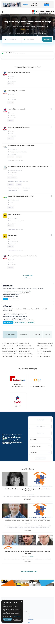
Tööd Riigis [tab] (49, 332)
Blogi (29, 586)
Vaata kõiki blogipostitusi (28, 535)
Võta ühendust (31, 322)
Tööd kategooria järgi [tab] (9, 332)
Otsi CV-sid (4, 583)
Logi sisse (3, 589)
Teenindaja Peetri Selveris (16, 109)
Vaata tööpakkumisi (5, 598)
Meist (29, 589)
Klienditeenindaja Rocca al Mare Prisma (21, 196)
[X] (7, 570)
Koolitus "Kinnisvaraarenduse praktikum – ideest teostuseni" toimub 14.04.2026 (15, 517)
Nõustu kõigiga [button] (7, 619)
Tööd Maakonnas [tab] (37, 332)
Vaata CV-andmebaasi (20, 322)
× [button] (21, 601)
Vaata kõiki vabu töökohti (27, 275)
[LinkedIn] (14, 570)
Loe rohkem (14, 494)
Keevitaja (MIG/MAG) (15, 214)
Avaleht (29, 580)
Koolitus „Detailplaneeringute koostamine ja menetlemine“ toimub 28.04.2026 (14, 486)
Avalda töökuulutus (8, 322)
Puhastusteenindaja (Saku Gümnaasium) (21, 145)
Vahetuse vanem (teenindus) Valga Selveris (22, 256)
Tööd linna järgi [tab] (23, 332)
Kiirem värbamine (5, 586)
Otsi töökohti (47, 39)
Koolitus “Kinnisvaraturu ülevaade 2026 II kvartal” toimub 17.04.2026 (40, 486)
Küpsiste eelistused (32, 618)
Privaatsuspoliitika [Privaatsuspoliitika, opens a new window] (16, 616)
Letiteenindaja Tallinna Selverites (19, 72)
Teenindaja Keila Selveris (16, 91)
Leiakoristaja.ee (5, 575)
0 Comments (18, 491)
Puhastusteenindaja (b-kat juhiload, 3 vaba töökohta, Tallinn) (28, 166)
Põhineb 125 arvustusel (27, 29)
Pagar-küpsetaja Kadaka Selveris (19, 127)
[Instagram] (11, 570)
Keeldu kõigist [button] (17, 619)
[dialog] (12, 611)
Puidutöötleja (12, 235)
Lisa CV (5, 299)
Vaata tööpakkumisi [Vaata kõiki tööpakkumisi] (14, 299)
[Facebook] (3, 570)
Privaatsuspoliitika (31, 599)
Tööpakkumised (31, 583)
